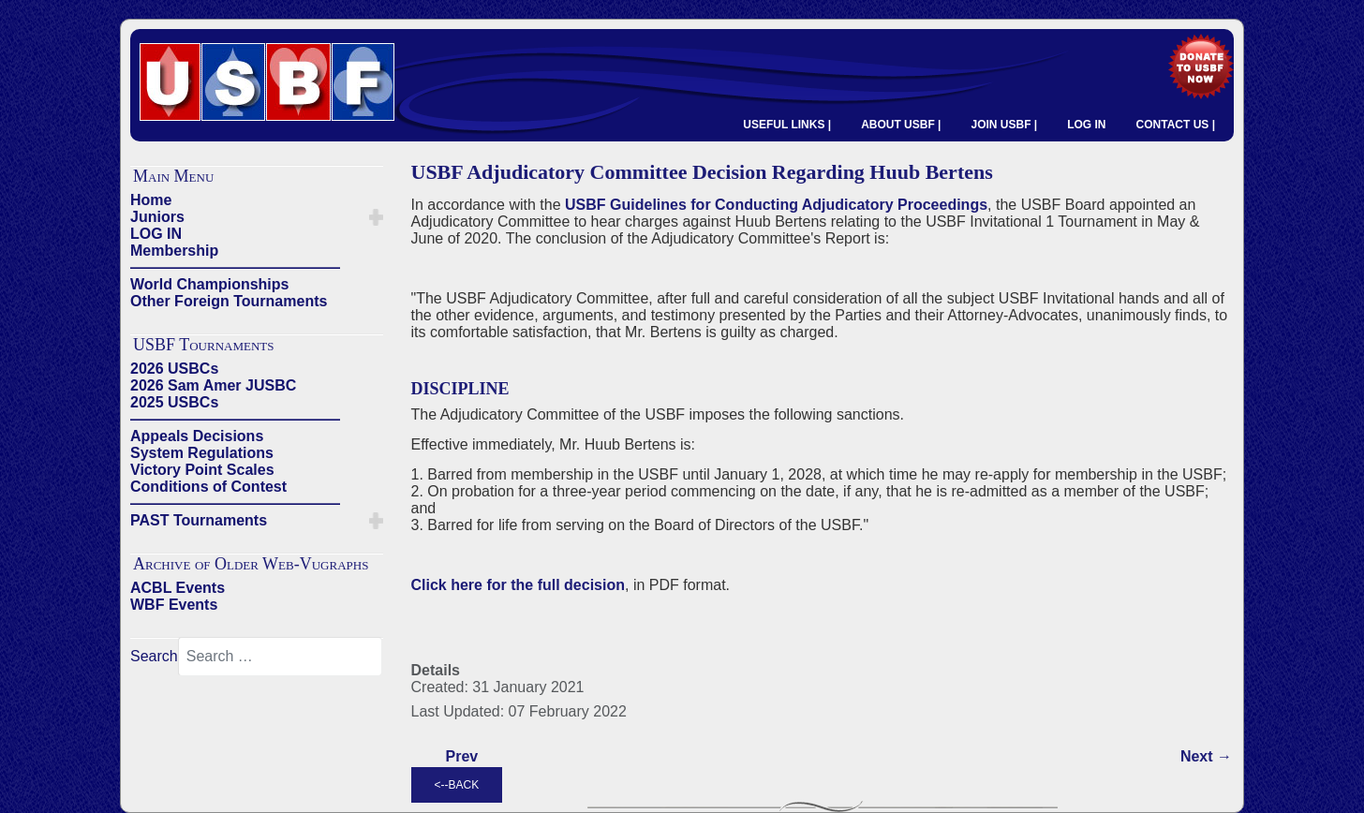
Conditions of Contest (208, 487)
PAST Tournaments (198, 520)
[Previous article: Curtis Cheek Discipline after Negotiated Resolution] (462, 756)
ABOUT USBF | (901, 124)
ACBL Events (177, 588)
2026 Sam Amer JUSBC (213, 385)
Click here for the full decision (518, 585)
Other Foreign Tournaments (228, 301)
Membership (174, 251)
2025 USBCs (174, 402)
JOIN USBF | (1004, 124)
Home (150, 200)
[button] (376, 217)
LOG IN (1086, 124)
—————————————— (235, 267)
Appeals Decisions (196, 436)
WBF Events (173, 605)
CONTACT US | (1175, 124)
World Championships (209, 284)
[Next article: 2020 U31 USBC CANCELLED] (1206, 756)
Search (154, 656)
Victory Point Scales (202, 470)
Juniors (157, 217)
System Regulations (202, 453)
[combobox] (280, 656)
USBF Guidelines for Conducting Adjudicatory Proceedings (776, 205)
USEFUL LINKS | (787, 124)
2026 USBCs (174, 369)
